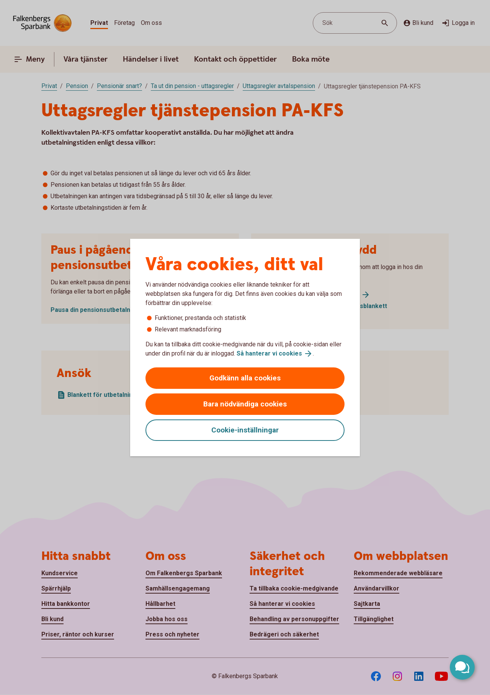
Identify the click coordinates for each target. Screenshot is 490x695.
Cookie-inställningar (245, 430)
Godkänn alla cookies (245, 378)
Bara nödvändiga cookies (245, 404)
